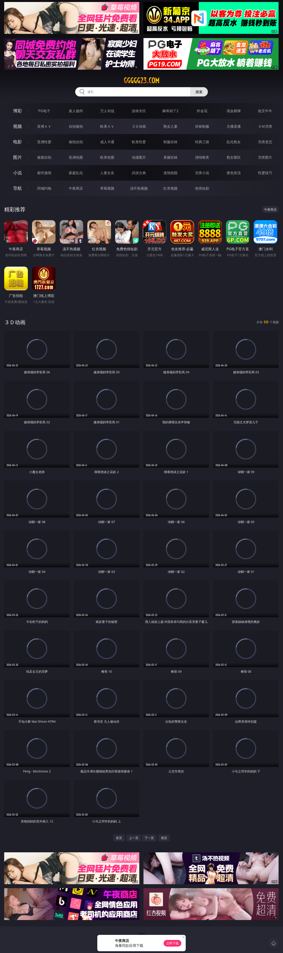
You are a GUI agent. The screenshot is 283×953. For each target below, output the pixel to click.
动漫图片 (139, 157)
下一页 (149, 838)
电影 (17, 142)
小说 (17, 173)
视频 (17, 126)
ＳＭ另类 (265, 126)
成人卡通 (107, 141)
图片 (17, 157)
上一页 (133, 838)
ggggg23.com (141, 80)
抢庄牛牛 (265, 110)
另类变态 (265, 141)
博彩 (17, 111)
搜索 (199, 91)
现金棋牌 (234, 110)
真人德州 (76, 110)
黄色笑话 (234, 172)
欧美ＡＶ (107, 126)
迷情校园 (170, 172)
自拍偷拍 (76, 126)
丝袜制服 (202, 126)
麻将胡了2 (170, 110)
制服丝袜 (170, 141)
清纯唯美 (202, 157)
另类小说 (202, 172)
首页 (119, 838)
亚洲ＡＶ (44, 126)
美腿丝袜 (170, 157)
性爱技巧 (265, 172)
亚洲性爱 (44, 141)
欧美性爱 (139, 141)
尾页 (164, 838)
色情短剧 (202, 188)
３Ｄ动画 (139, 126)
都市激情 (44, 172)
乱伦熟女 (234, 141)
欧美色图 (107, 157)
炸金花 (202, 110)
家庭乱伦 (76, 172)
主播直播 (234, 126)
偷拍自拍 (76, 141)
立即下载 (172, 943)
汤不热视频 (139, 188)
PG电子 (44, 110)
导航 (17, 188)
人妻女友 (107, 172)
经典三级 (202, 141)
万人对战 (107, 110)
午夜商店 (76, 188)
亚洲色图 (76, 157)
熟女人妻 (170, 126)
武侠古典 (139, 172)
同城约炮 (44, 188)
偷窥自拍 (44, 157)
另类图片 (265, 157)
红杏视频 (170, 188)
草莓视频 (107, 188)
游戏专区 (139, 110)
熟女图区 (234, 157)
